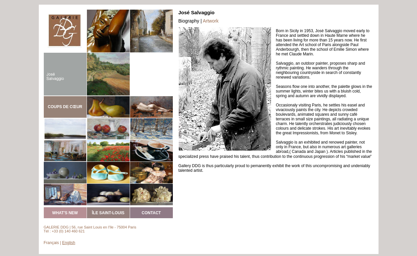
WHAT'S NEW (65, 213)
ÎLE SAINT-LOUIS (108, 213)
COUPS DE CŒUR (65, 106)
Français (51, 242)
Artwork (210, 21)
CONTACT (151, 213)
